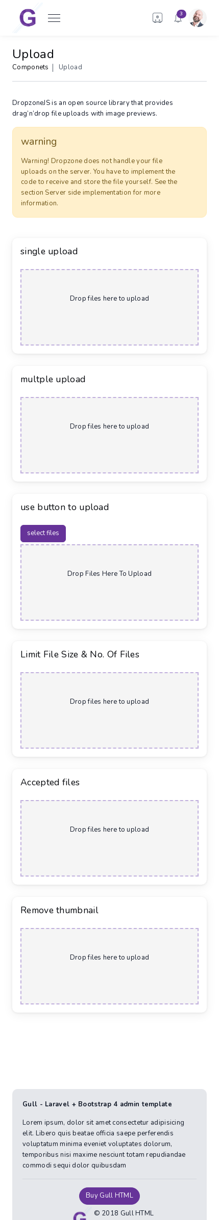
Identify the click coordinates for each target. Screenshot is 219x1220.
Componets (30, 67)
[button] (158, 18)
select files (43, 533)
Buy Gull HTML (109, 1195)
